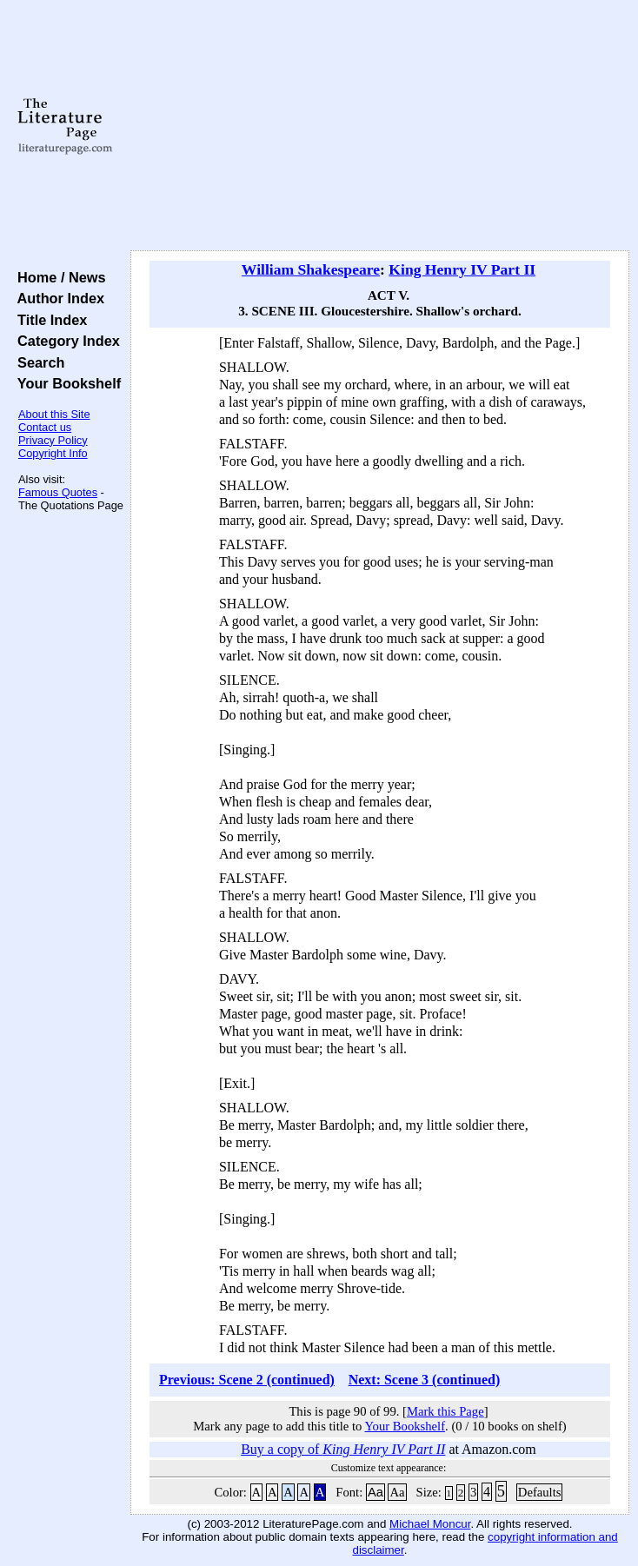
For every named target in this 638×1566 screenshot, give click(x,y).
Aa (375, 1492)
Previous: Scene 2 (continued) (247, 1379)
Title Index (48, 320)
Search (37, 362)
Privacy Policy (53, 440)
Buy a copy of (343, 1449)
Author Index (57, 298)
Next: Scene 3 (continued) (425, 1379)
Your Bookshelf (65, 383)
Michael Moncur (429, 1523)
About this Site (54, 414)
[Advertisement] (379, 126)
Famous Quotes (57, 492)
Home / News (58, 277)
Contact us (44, 427)
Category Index (65, 340)
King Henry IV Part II (462, 269)
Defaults (540, 1492)
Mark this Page (445, 1411)
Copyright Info (53, 453)
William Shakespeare (311, 269)
